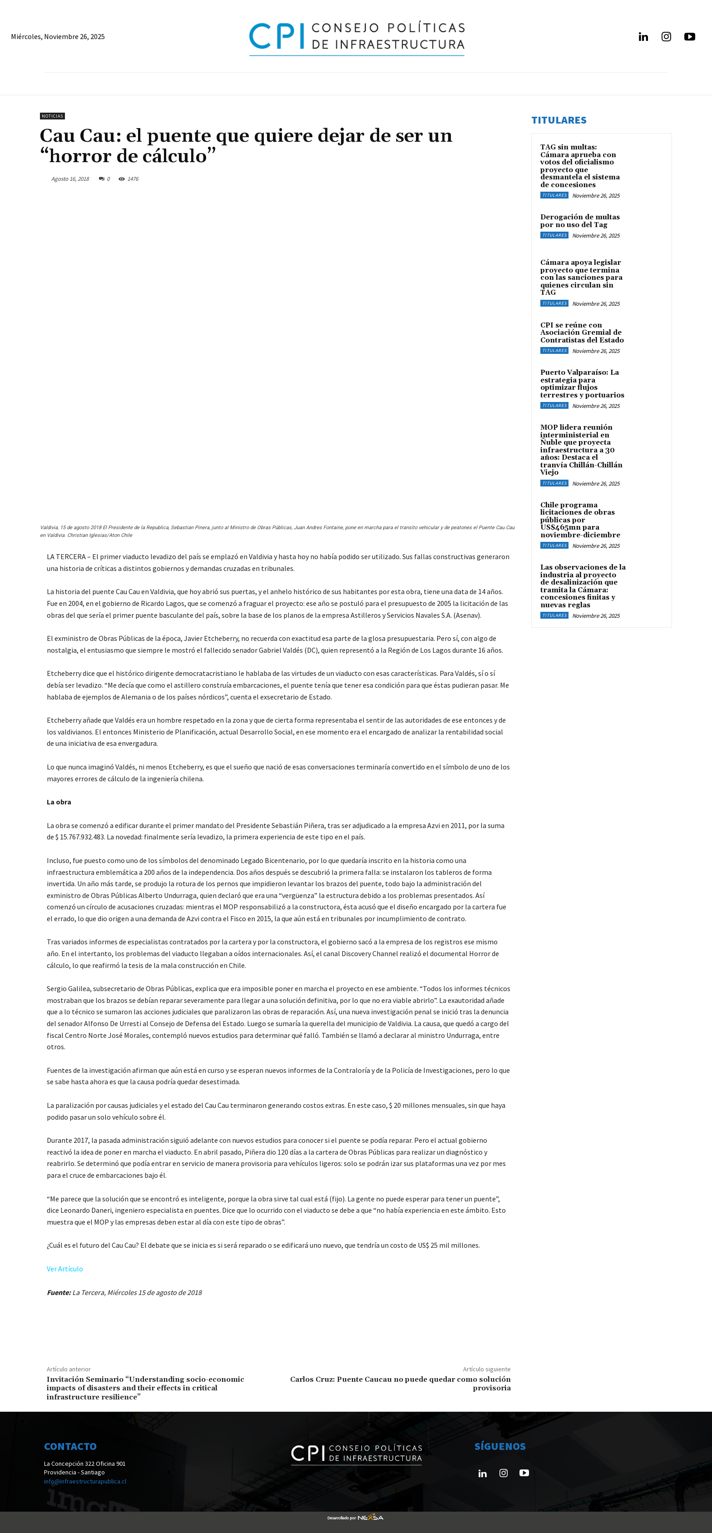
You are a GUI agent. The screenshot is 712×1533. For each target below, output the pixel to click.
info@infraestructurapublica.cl (85, 1481)
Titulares (554, 195)
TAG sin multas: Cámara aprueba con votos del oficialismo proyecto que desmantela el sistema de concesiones (580, 166)
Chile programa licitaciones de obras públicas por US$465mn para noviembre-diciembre (580, 520)
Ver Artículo (65, 1268)
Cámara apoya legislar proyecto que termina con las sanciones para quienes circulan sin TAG (581, 277)
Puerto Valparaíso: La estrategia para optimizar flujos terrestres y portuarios (582, 384)
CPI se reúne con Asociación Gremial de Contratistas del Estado (582, 333)
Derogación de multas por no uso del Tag (580, 221)
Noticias (52, 116)
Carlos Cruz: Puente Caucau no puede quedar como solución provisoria (400, 1384)
